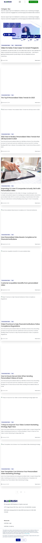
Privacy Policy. (27, 533)
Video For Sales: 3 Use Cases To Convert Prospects (20, 48)
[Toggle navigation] (19, 2)
